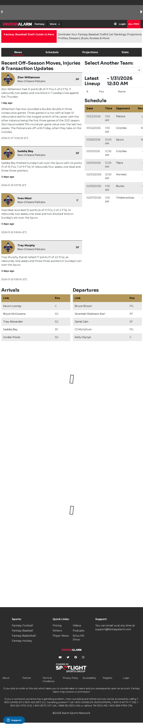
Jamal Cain (81, 321)
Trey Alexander (13, 321)
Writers (57, 630)
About (6, 678)
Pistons (120, 116)
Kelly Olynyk (83, 337)
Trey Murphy (26, 245)
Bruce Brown (83, 306)
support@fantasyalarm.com (113, 629)
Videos (77, 625)
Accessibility (89, 678)
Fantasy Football (22, 625)
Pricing (57, 625)
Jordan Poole (11, 337)
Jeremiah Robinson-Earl (90, 313)
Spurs (120, 139)
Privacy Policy (70, 678)
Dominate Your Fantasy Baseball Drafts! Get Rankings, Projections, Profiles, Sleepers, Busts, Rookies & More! (100, 36)
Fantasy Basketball (24, 635)
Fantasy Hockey (22, 640)
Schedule (52, 52)
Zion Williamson (28, 77)
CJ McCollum (83, 329)
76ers (119, 162)
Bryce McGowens (14, 313)
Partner (27, 678)
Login (122, 24)
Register (107, 678)
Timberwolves (125, 197)
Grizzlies (121, 128)
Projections (90, 52)
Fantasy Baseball (22, 630)
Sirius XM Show (78, 637)
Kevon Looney (12, 306)
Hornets (121, 174)
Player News (61, 635)
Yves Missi (24, 198)
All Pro (133, 24)
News (18, 52)
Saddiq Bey (25, 151)
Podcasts (78, 630)
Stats (125, 52)
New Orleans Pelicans (31, 81)
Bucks (120, 186)
